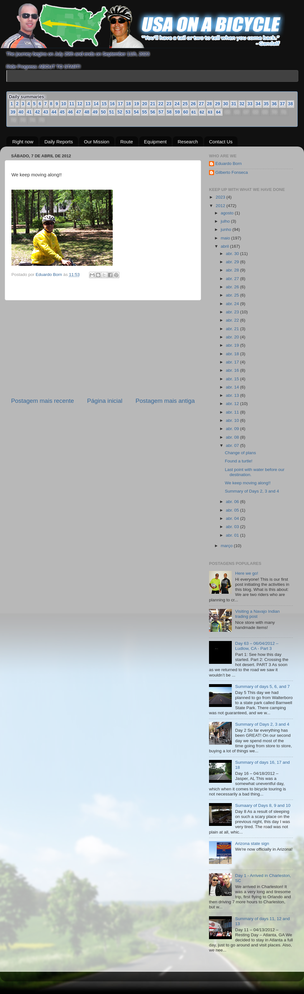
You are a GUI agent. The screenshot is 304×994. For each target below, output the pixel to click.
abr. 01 (233, 535)
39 (13, 111)
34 (258, 103)
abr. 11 (233, 412)
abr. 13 (233, 395)
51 (111, 111)
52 (120, 111)
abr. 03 (233, 526)
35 (266, 103)
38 (290, 103)
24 (177, 103)
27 (201, 103)
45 (62, 111)
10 (63, 103)
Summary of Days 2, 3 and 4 (252, 491)
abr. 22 (233, 320)
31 (233, 103)
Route (126, 141)
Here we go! (246, 573)
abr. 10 (233, 420)
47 (78, 111)
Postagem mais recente (42, 400)
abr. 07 (233, 445)
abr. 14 (233, 387)
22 (160, 103)
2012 (221, 205)
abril (225, 246)
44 (54, 111)
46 (70, 111)
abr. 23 (233, 312)
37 (282, 103)
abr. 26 (233, 286)
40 (21, 111)
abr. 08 (233, 437)
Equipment (155, 141)
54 (136, 111)
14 (95, 103)
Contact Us (220, 141)
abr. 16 (233, 370)
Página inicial (104, 400)
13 (88, 103)
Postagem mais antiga (165, 400)
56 (152, 111)
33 (249, 103)
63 (210, 112)
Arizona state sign (252, 843)
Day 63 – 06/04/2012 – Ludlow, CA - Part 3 (256, 646)
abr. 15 (233, 378)
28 (209, 103)
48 (87, 111)
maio (226, 238)
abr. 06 (233, 501)
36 (274, 103)
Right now (23, 141)
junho (226, 229)
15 (104, 103)
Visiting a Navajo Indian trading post (257, 614)
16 (112, 103)
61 (194, 112)
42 (37, 111)
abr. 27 (233, 278)
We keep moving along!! (248, 483)
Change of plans (240, 452)
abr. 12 (233, 403)
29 (217, 103)
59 (177, 111)
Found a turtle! (238, 461)
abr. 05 (233, 510)
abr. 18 (233, 353)
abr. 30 (233, 253)
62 (202, 112)
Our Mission (96, 141)
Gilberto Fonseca (231, 172)
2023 (221, 197)
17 (120, 103)
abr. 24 (233, 303)
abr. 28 (233, 270)
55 (144, 111)
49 (95, 111)
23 (169, 103)
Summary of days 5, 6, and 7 (262, 686)
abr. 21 (233, 328)
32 (241, 103)
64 (218, 112)
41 (29, 111)
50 (103, 111)
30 (225, 103)
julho (226, 221)
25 (185, 103)
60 (185, 111)
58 (169, 111)
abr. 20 (233, 337)
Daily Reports (58, 141)
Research (188, 141)
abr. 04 (233, 518)
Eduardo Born (49, 274)
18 (128, 103)
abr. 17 (233, 362)
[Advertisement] (102, 348)
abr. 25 (233, 295)
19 (136, 103)
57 (161, 111)
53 (128, 111)
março (227, 545)
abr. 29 (233, 261)
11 (71, 103)
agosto (228, 213)
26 (193, 103)
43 (45, 111)
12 (79, 103)
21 (152, 103)
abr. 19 (233, 345)
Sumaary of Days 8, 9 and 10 (262, 805)
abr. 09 (233, 428)
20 (144, 103)
